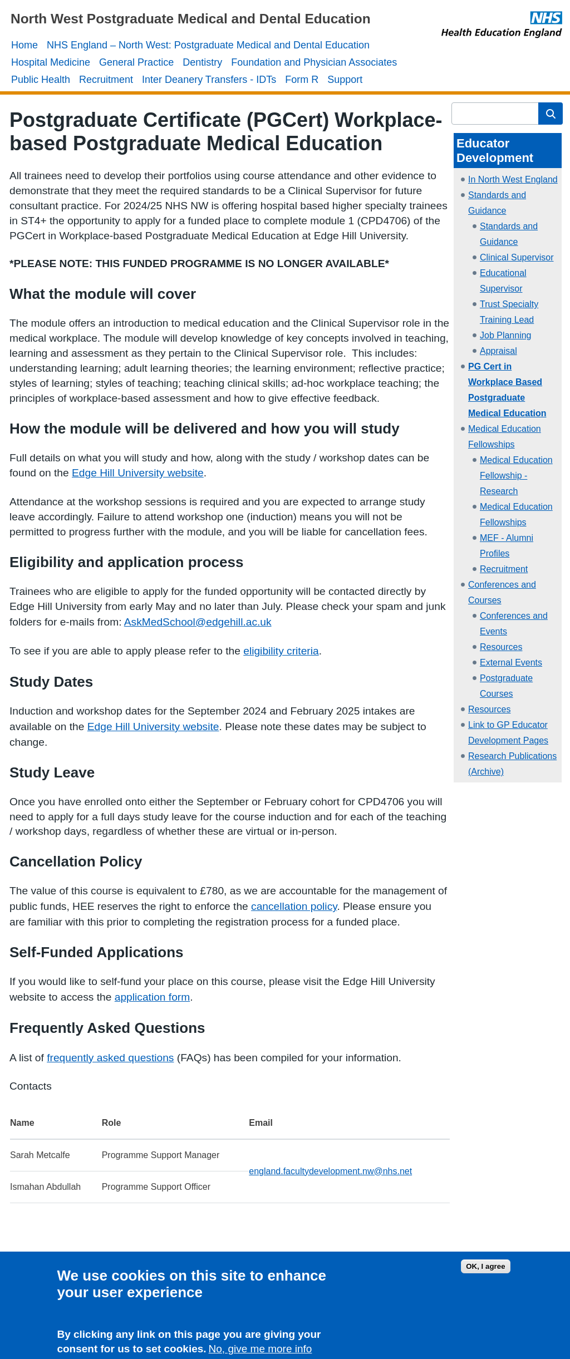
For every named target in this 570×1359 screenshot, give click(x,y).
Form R (301, 79)
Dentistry (202, 62)
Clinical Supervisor (517, 257)
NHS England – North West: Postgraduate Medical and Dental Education (208, 45)
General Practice (136, 62)
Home (24, 45)
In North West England (513, 179)
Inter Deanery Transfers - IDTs (209, 79)
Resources (501, 647)
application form (152, 997)
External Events (511, 662)
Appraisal (498, 351)
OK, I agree (485, 1270)
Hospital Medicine (50, 62)
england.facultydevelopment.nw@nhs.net (330, 1171)
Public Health (40, 79)
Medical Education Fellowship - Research (516, 475)
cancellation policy (294, 906)
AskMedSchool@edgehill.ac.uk (198, 622)
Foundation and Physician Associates (314, 62)
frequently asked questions (110, 1057)
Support (344, 79)
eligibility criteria (280, 651)
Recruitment (106, 79)
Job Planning (506, 335)
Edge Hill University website (138, 473)
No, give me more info (260, 1352)
